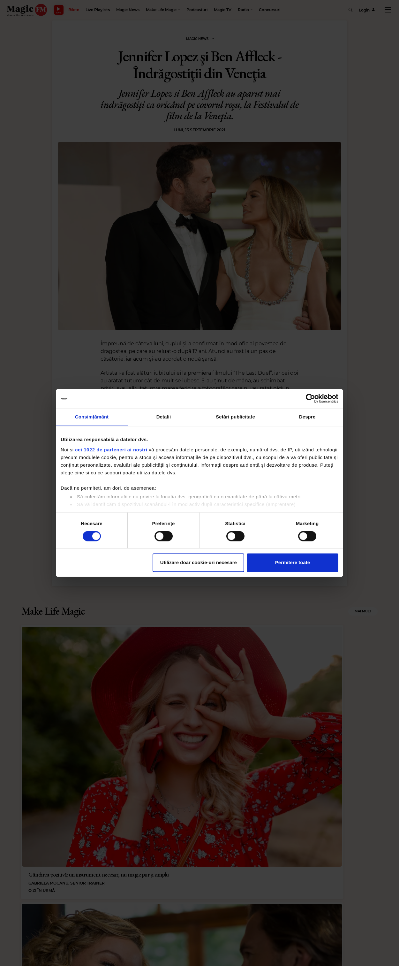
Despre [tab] (307, 416)
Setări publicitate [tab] (235, 416)
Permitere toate (292, 562)
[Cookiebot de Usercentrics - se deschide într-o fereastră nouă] (310, 398)
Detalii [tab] (163, 416)
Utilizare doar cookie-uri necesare (198, 562)
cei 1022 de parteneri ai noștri (111, 449)
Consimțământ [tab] (92, 416)
